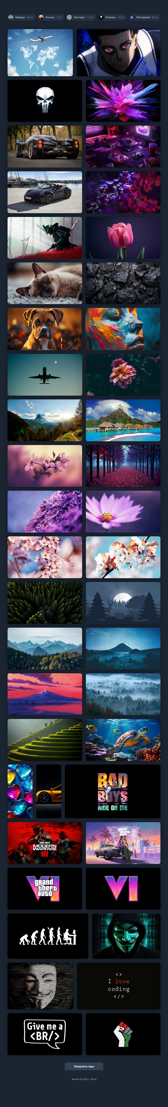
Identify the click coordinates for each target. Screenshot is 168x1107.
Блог (94, 1079)
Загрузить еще (84, 1066)
